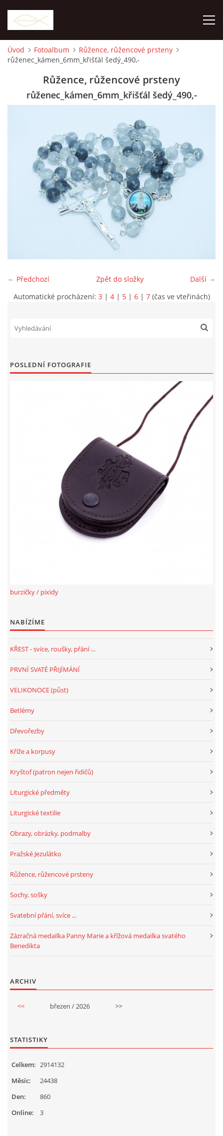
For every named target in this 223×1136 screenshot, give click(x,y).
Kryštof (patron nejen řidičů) (51, 771)
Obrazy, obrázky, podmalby (50, 833)
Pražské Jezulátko (35, 853)
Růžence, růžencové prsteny (126, 49)
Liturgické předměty (40, 792)
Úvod (15, 49)
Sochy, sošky (28, 894)
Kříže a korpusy (32, 751)
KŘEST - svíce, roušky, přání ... (52, 648)
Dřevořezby (27, 730)
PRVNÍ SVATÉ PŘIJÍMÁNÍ (45, 669)
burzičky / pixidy (34, 591)
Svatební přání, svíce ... (43, 915)
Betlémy (22, 710)
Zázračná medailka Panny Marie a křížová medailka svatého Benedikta (98, 940)
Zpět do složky (120, 279)
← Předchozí (28, 279)
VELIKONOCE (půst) (39, 689)
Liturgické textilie (35, 812)
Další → (203, 279)
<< (20, 1006)
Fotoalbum (51, 49)
